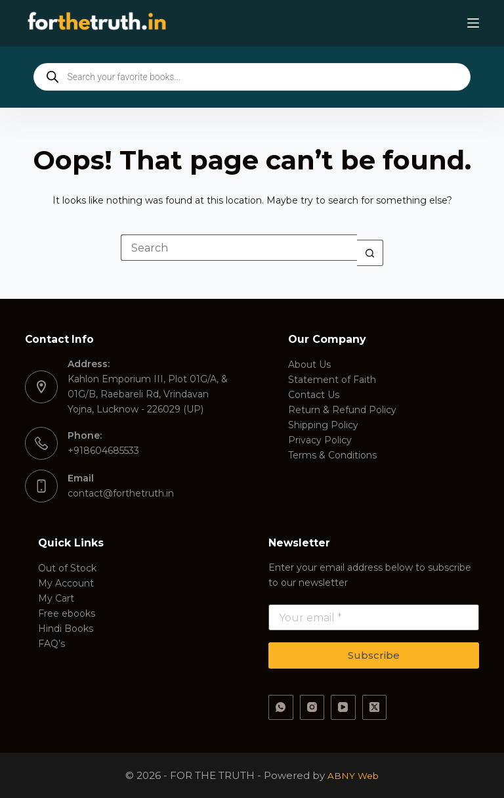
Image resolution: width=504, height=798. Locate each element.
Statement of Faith (332, 380)
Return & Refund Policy (342, 410)
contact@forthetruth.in (121, 493)
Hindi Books (65, 628)
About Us (309, 364)
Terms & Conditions (332, 455)
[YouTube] (343, 707)
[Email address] (373, 617)
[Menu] (473, 23)
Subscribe (374, 655)
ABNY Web (353, 775)
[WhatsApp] (280, 707)
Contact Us (313, 395)
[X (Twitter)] (374, 707)
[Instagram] (312, 707)
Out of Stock (67, 568)
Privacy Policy (320, 440)
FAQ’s (51, 644)
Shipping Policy (323, 425)
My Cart (56, 598)
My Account (66, 583)
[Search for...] (239, 247)
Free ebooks (66, 613)
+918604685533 (103, 450)
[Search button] (370, 253)
